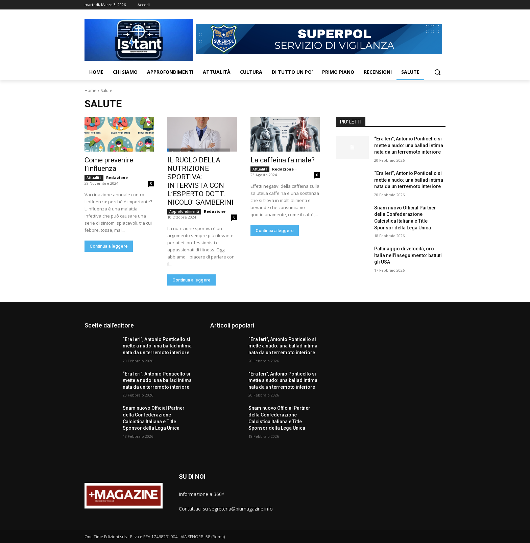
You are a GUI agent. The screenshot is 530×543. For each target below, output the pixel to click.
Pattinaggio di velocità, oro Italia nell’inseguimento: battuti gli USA (408, 255)
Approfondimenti (184, 211)
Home (90, 90)
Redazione (117, 177)
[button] (437, 72)
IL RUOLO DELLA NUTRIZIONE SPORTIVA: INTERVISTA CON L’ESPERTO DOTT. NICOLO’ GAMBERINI (200, 181)
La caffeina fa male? (282, 160)
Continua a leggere (109, 246)
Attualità (94, 177)
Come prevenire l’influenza (109, 164)
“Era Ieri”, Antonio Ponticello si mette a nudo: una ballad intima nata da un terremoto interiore (408, 145)
